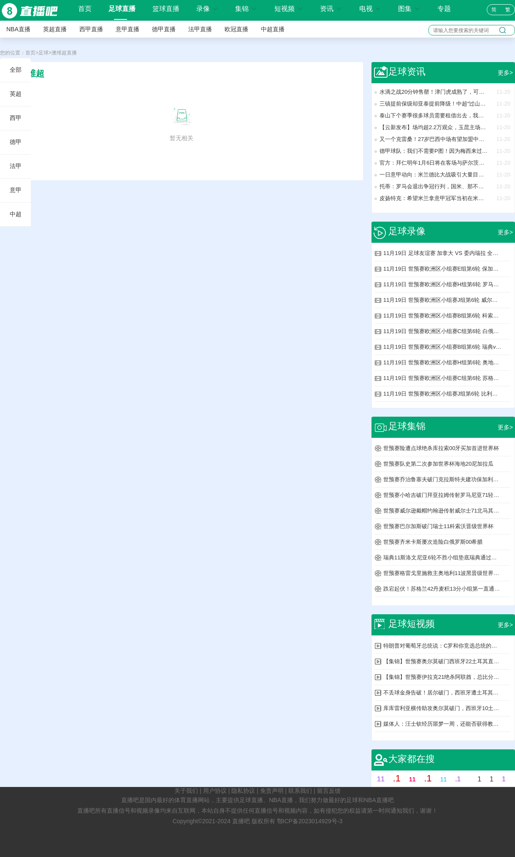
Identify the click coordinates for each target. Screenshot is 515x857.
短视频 (288, 8)
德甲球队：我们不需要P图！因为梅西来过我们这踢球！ (433, 151)
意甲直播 (127, 29)
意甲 (16, 190)
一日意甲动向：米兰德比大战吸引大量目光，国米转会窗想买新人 (433, 174)
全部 (16, 69)
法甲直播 (200, 29)
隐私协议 (243, 790)
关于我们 (186, 790)
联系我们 (300, 790)
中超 (16, 214)
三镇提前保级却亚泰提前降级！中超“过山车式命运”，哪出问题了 (433, 103)
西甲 (16, 117)
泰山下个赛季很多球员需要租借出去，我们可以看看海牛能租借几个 (433, 115)
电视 (370, 8)
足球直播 (122, 8)
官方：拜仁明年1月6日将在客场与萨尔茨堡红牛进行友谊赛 (433, 163)
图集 (409, 8)
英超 (16, 93)
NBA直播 (18, 29)
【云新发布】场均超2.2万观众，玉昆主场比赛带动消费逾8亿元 (433, 127)
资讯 (331, 8)
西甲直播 (91, 29)
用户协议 (215, 790)
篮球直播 (165, 8)
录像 (207, 8)
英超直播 (55, 29)
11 (381, 779)
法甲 (16, 166)
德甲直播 (164, 29)
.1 (397, 778)
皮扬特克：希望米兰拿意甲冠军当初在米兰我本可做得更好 (433, 198)
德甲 (16, 141)
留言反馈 (329, 790)
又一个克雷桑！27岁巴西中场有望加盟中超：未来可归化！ (433, 139)
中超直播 (273, 29)
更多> (505, 72)
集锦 (246, 8)
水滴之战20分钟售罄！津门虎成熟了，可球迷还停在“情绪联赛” (433, 92)
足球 (43, 53)
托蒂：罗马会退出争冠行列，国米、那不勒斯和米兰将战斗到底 (433, 186)
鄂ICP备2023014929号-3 (310, 821)
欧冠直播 (236, 29)
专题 (444, 8)
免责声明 (272, 790)
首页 (85, 8)
